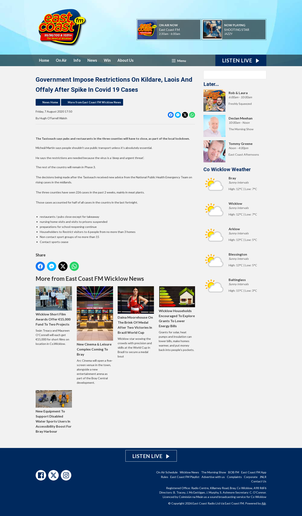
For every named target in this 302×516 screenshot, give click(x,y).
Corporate (251, 477)
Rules (164, 477)
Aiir (264, 503)
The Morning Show (213, 472)
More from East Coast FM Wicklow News (94, 102)
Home (44, 60)
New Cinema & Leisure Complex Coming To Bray (95, 321)
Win (107, 60)
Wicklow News (189, 472)
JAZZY (228, 33)
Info (77, 60)
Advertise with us (213, 477)
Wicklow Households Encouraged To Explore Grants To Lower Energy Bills (177, 307)
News (92, 60)
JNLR (263, 477)
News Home (50, 102)
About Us (125, 60)
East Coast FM (169, 30)
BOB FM (233, 472)
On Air (61, 60)
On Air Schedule (167, 472)
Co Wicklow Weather (227, 169)
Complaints (234, 477)
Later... (211, 84)
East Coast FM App (253, 472)
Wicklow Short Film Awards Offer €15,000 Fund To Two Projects (54, 306)
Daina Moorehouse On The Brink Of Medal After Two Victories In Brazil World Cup (136, 310)
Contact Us (258, 481)
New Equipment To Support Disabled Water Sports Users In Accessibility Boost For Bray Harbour (54, 411)
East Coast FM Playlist (184, 477)
